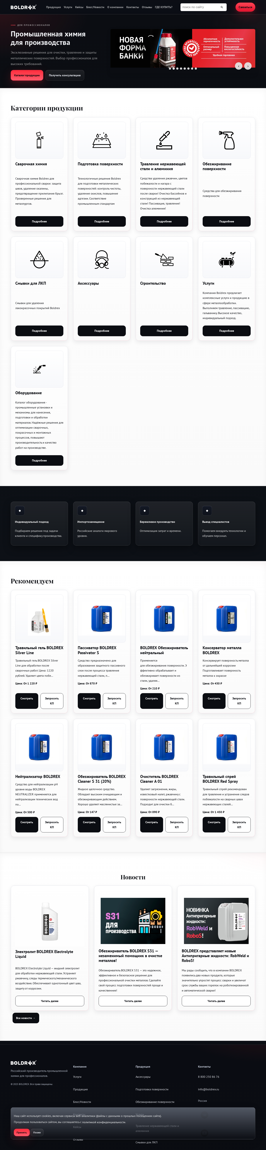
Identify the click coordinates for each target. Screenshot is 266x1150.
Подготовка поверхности (152, 1089)
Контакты (132, 7)
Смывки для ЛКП (147, 1142)
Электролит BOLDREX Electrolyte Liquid (44, 954)
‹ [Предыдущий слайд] (238, 66)
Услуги (68, 7)
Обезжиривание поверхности (155, 1102)
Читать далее (49, 1001)
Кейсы (79, 7)
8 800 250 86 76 (208, 1077)
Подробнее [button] (39, 221)
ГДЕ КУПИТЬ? (163, 7)
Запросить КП (52, 700)
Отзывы (147, 7)
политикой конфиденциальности (103, 1122)
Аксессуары (143, 1077)
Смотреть (27, 698)
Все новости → (26, 1018)
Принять (22, 1132)
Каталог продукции (27, 75)
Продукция (53, 7)
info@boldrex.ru (208, 1089)
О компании (115, 7)
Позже (37, 1132)
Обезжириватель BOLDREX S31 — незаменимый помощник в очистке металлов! (130, 955)
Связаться (245, 7)
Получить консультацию (65, 75)
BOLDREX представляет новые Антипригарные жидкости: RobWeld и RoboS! (215, 955)
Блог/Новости (95, 7)
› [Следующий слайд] (248, 66)
